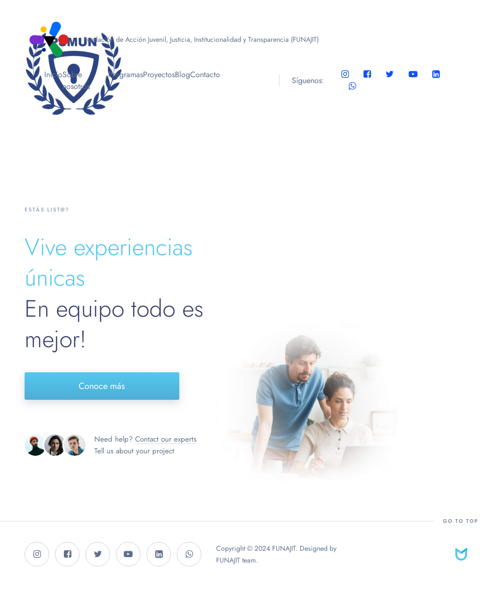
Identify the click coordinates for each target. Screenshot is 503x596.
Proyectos (159, 74)
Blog (182, 74)
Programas (125, 74)
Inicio (53, 74)
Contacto (205, 74)
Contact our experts (165, 439)
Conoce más (102, 386)
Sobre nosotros (76, 80)
